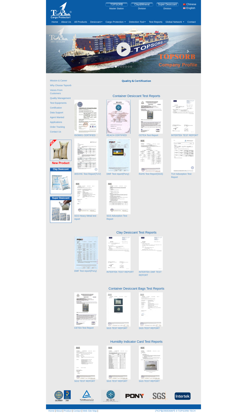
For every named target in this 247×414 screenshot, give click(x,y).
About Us (66, 21)
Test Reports (155, 21)
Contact (191, 21)
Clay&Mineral (142, 4)
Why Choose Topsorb (60, 85)
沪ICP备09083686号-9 (166, 411)
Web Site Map (90, 411)
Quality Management (60, 98)
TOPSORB (116, 4)
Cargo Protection (116, 21)
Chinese (189, 4)
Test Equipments (58, 103)
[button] (57, 49)
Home (55, 21)
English (189, 8)
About (59, 411)
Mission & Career (58, 80)
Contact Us (55, 131)
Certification (56, 107)
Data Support (56, 112)
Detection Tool (137, 21)
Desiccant (96, 21)
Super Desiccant (167, 4)
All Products (80, 21)
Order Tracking (57, 127)
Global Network (175, 21)
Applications (56, 122)
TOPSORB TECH (187, 411)
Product (67, 411)
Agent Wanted (57, 117)
